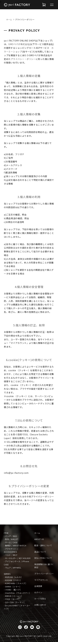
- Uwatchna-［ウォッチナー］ (17, 593)
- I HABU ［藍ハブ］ (13, 589)
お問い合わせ (40, 604)
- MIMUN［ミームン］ (13, 596)
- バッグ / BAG (10, 536)
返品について (40, 551)
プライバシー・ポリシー (23, 59)
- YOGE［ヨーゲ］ (12, 599)
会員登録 (38, 586)
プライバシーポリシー (44, 573)
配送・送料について (43, 545)
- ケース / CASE (11, 542)
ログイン (38, 592)
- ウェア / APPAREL (12, 567)
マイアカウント (41, 580)
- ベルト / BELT (10, 555)
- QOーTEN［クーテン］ (14, 602)
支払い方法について (43, 558)
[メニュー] (51, 4)
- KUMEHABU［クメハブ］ (15, 583)
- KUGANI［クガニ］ (13, 580)
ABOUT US (39, 539)
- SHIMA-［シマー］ (12, 586)
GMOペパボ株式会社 (18, 44)
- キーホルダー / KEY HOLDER (17, 558)
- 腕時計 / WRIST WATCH (15, 545)
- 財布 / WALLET (11, 539)
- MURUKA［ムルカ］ (13, 577)
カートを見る (40, 598)
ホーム (9, 19)
